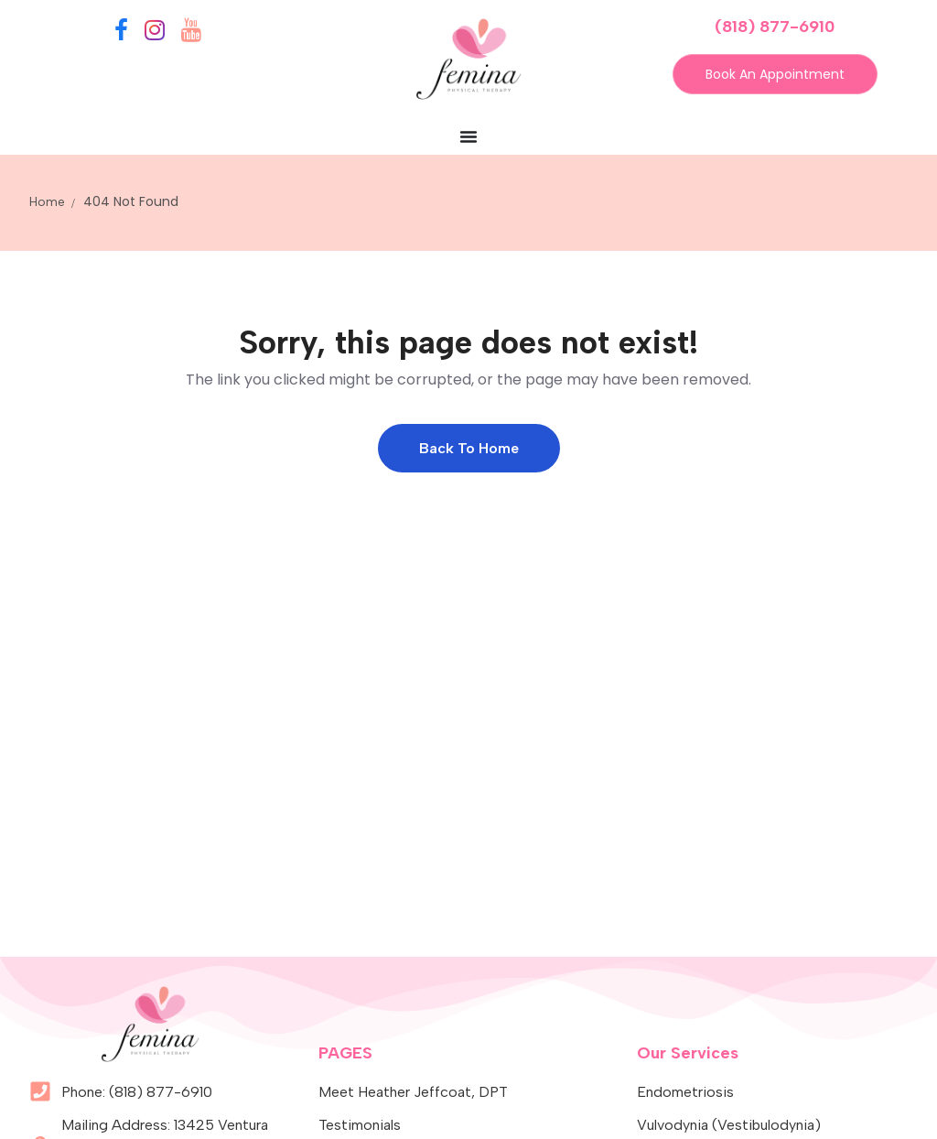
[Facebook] (121, 33)
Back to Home (469, 448)
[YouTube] (191, 33)
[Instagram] (155, 33)
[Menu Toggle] (468, 136)
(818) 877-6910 (775, 26)
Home (47, 202)
